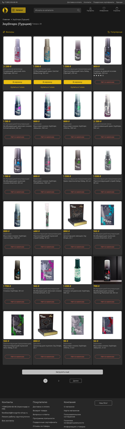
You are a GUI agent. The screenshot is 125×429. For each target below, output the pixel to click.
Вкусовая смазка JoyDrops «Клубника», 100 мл (45, 180)
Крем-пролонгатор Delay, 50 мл (76, 180)
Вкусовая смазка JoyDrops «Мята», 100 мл (75, 125)
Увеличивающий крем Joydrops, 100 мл (104, 125)
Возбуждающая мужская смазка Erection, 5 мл (105, 235)
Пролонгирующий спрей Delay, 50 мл (105, 180)
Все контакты (8, 419)
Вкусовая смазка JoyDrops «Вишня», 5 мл (105, 345)
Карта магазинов (71, 409)
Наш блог (103, 402)
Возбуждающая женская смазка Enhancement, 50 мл (16, 125)
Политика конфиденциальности (74, 420)
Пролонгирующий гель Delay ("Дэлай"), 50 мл (76, 70)
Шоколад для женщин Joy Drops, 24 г (75, 235)
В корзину (17, 80)
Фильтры (10, 30)
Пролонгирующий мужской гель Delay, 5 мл (16, 345)
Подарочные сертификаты (103, 2)
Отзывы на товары (41, 425)
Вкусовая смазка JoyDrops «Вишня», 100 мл (45, 125)
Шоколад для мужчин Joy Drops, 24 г (45, 345)
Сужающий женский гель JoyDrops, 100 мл (15, 70)
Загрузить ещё (62, 370)
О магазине (69, 405)
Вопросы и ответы (41, 413)
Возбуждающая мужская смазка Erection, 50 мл (14, 180)
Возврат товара (40, 409)
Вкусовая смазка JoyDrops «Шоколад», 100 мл (15, 235)
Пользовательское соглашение (72, 414)
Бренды (119, 2)
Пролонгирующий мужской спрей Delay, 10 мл (46, 235)
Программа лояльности (44, 417)
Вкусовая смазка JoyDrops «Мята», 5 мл (75, 345)
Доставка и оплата (74, 2)
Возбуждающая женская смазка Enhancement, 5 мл (45, 290)
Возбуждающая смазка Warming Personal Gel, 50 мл (106, 290)
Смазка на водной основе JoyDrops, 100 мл (105, 70)
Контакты (87, 2)
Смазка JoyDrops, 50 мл (14, 289)
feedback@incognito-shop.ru (15, 411)
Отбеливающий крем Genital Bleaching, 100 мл (46, 70)
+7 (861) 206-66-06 (9, 2)
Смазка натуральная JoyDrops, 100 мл (77, 290)
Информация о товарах (74, 425)
